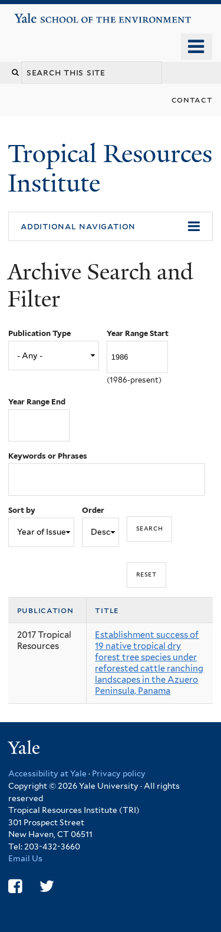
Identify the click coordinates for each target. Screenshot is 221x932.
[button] (110, 226)
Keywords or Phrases (47, 456)
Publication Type (39, 333)
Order (93, 510)
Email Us (25, 858)
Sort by (21, 510)
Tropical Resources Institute (110, 168)
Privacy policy (119, 773)
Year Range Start (138, 333)
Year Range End (36, 401)
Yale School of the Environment (48, 14)
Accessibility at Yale (47, 773)
